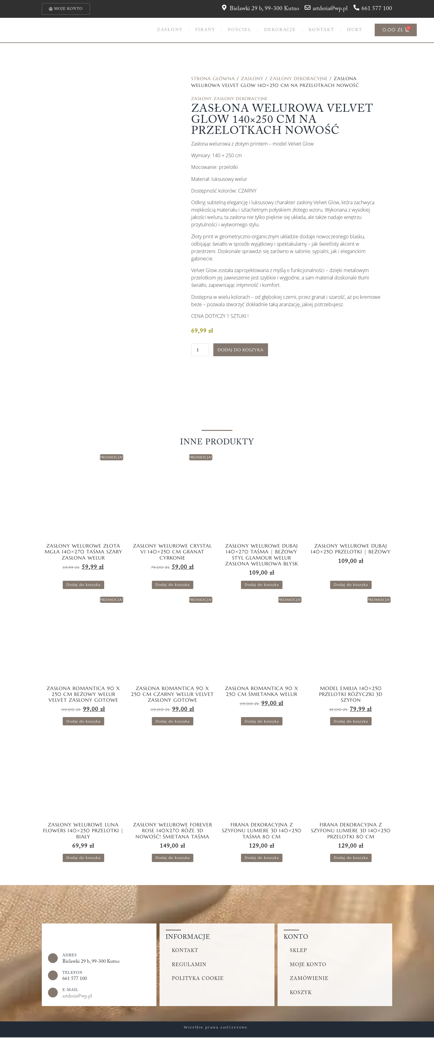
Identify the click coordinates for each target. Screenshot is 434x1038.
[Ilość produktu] (200, 350)
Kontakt (321, 30)
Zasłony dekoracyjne (299, 78)
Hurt (354, 30)
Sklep (298, 951)
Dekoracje (280, 30)
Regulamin (189, 965)
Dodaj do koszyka (241, 350)
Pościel (239, 30)
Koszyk (301, 993)
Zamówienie (309, 979)
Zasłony (170, 30)
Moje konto (308, 965)
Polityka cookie (198, 979)
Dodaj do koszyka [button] (83, 585)
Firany (205, 30)
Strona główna (213, 78)
